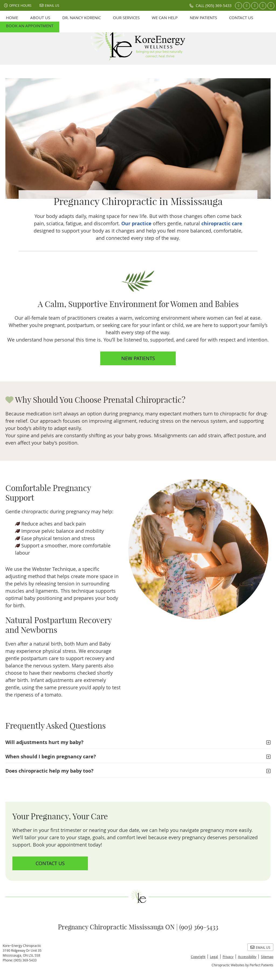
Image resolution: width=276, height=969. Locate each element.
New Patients (203, 17)
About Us (40, 17)
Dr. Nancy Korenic (81, 17)
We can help (165, 17)
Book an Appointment (29, 25)
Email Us (49, 5)
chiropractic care (221, 223)
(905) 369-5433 (218, 5)
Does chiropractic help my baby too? (49, 770)
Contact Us (241, 17)
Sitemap (267, 956)
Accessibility (247, 956)
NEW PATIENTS (138, 358)
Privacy (228, 956)
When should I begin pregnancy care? (50, 756)
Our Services (126, 17)
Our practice (136, 223)
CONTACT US (50, 863)
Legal (214, 956)
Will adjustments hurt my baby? (44, 742)
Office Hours (18, 5)
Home (12, 17)
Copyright (198, 956)
